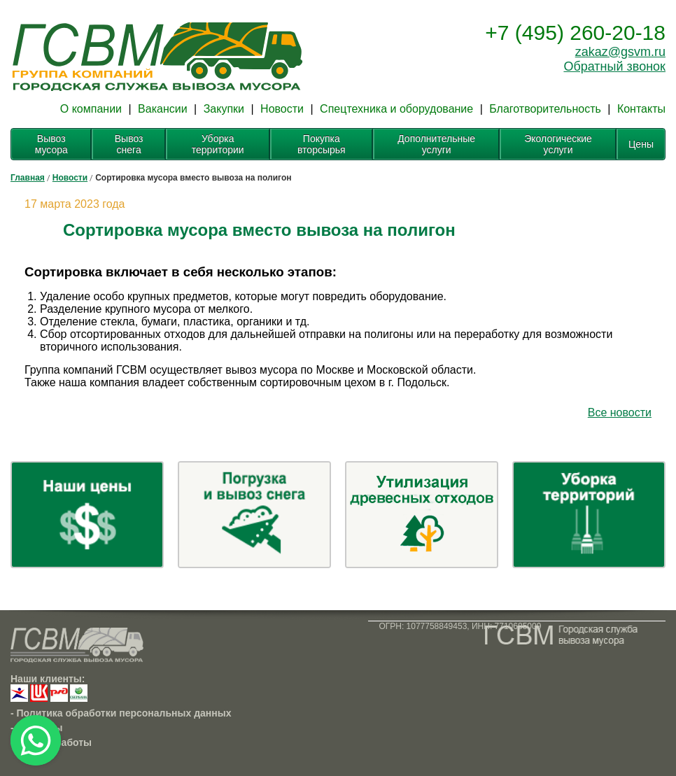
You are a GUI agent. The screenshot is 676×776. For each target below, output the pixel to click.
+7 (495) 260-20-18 (575, 32)
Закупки (224, 109)
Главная (27, 178)
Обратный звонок (614, 66)
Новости (282, 109)
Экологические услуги (558, 144)
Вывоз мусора (51, 144)
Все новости (620, 412)
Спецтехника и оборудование (396, 109)
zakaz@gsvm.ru (620, 52)
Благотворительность (545, 109)
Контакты (641, 109)
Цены (641, 144)
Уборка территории (218, 144)
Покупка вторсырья (321, 144)
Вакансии (163, 109)
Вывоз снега (129, 144)
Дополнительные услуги (436, 144)
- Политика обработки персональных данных (121, 713)
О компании (91, 109)
